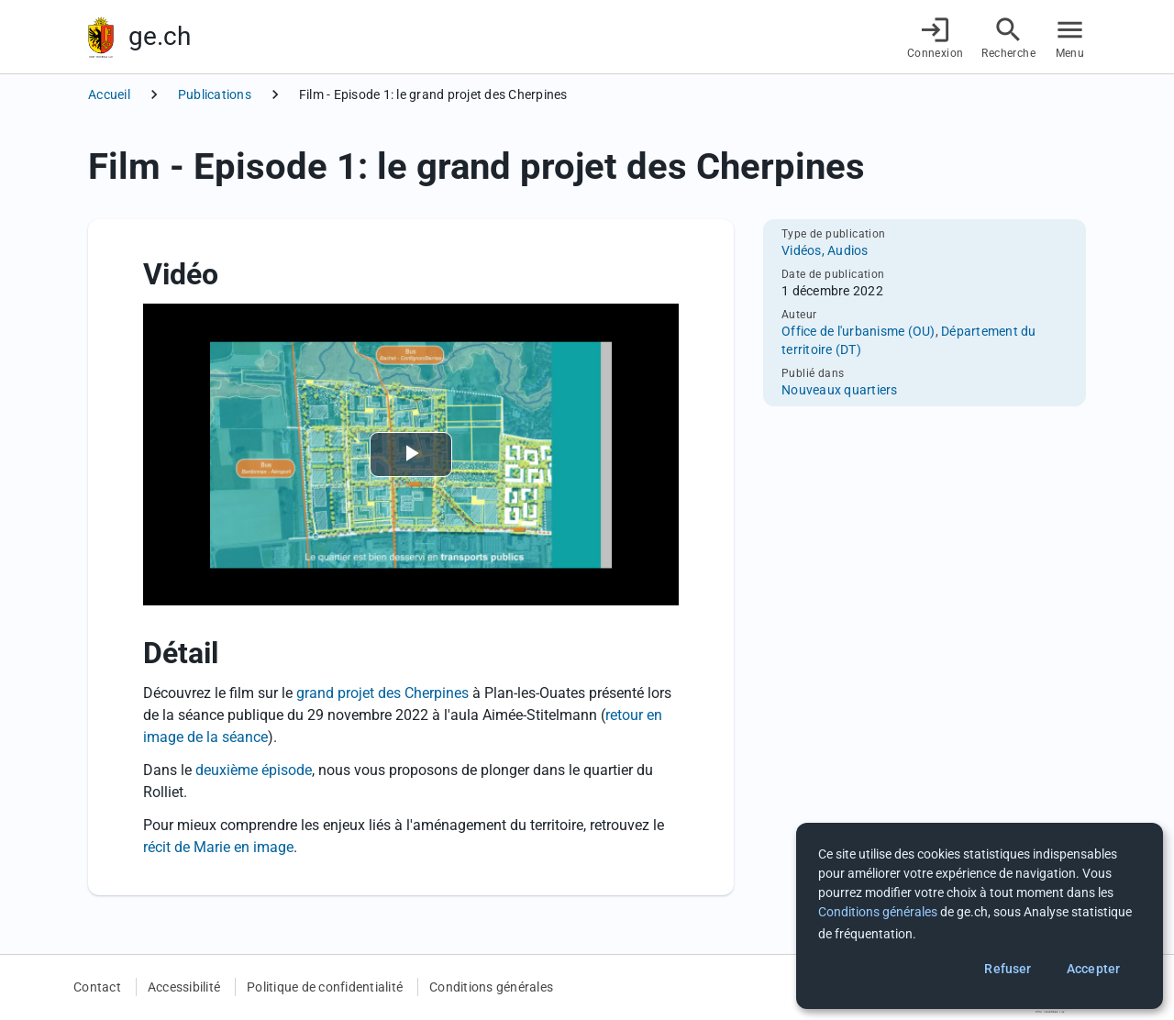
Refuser (1007, 968)
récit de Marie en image (218, 847)
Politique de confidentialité (325, 987)
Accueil (109, 94)
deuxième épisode (253, 770)
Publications (214, 94)
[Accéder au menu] (1070, 37)
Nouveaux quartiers (839, 389)
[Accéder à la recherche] (1008, 37)
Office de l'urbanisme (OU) (858, 331)
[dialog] (979, 916)
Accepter (1093, 968)
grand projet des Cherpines (382, 693)
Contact (97, 987)
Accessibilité (184, 987)
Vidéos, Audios (825, 250)
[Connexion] (935, 37)
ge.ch (159, 36)
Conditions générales (491, 987)
